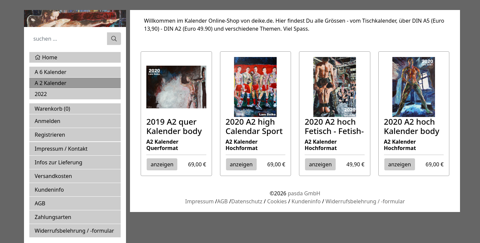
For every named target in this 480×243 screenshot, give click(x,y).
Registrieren (50, 134)
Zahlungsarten (53, 217)
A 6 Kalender (50, 72)
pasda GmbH (304, 193)
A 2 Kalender (50, 83)
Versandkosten (53, 176)
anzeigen (162, 164)
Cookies (277, 201)
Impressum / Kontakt (61, 148)
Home (46, 57)
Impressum (199, 201)
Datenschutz (246, 201)
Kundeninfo (49, 189)
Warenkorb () (52, 108)
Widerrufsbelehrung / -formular (74, 230)
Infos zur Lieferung (58, 162)
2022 (41, 94)
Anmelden (47, 121)
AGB (40, 203)
